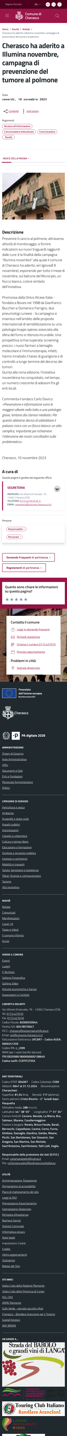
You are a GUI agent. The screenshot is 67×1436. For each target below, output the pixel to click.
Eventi (6, 960)
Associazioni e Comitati (15, 995)
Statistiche (8, 1260)
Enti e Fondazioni (12, 776)
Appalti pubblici (11, 824)
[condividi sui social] (10, 111)
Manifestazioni (10, 918)
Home (5, 29)
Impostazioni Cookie (14, 1243)
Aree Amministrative (14, 759)
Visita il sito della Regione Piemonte (23, 1285)
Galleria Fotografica (13, 978)
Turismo (6, 881)
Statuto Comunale (13, 1226)
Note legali (8, 1237)
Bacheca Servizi (11, 1220)
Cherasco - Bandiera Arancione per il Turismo (28, 1314)
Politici (6, 788)
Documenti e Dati (12, 771)
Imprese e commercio (14, 859)
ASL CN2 (7, 1297)
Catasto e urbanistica (14, 836)
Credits (6, 1249)
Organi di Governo (12, 753)
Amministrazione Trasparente (19, 1180)
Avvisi (5, 941)
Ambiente (8, 813)
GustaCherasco (11, 1320)
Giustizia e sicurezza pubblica (19, 853)
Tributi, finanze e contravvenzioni (21, 876)
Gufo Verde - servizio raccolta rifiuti (22, 1308)
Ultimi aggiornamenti (14, 1254)
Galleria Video (10, 983)
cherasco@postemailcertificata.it (29, 1031)
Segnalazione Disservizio (16, 1209)
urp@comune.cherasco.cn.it (26, 1035)
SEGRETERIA (16, 487)
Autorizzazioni (10, 830)
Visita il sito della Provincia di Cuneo (23, 1291)
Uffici (5, 765)
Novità (15, 29)
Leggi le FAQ (9, 1197)
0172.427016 (15, 1018)
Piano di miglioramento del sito (20, 1192)
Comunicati (8, 912)
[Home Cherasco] (31, 15)
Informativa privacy (13, 1232)
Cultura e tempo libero (15, 841)
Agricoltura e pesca (13, 807)
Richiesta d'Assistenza (15, 1215)
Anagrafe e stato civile (15, 819)
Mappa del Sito (11, 1266)
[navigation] (7, 15)
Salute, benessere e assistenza (20, 870)
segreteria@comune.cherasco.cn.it (33, 504)
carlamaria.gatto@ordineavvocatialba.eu (32, 1163)
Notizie (26, 29)
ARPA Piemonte (11, 1303)
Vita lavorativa (10, 887)
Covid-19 (7, 924)
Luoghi (6, 966)
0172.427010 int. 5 (30, 501)
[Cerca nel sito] (57, 16)
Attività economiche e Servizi (19, 989)
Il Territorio (8, 972)
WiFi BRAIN (9, 1325)
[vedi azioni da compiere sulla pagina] (29, 111)
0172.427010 (15, 1014)
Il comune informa (13, 935)
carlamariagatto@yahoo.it (25, 1159)
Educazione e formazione (17, 847)
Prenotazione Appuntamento (19, 1203)
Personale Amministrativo (17, 782)
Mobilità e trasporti (13, 864)
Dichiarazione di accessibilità (18, 1186)
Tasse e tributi (10, 929)
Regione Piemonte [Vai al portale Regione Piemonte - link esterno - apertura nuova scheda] (13, 4)
